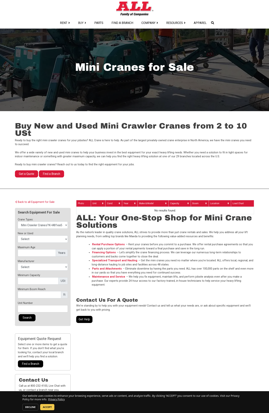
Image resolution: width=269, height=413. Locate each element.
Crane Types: (25, 219)
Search (27, 317)
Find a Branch (122, 23)
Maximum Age (26, 247)
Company (148, 23)
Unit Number (25, 303)
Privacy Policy (56, 399)
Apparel (200, 23)
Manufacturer (26, 261)
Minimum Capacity (29, 275)
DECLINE (30, 407)
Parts (98, 23)
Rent (63, 23)
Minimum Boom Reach (32, 289)
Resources (174, 23)
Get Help (84, 319)
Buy (81, 23)
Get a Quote (26, 174)
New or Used (25, 233)
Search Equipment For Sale (39, 212)
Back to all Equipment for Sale (35, 202)
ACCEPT (47, 407)
